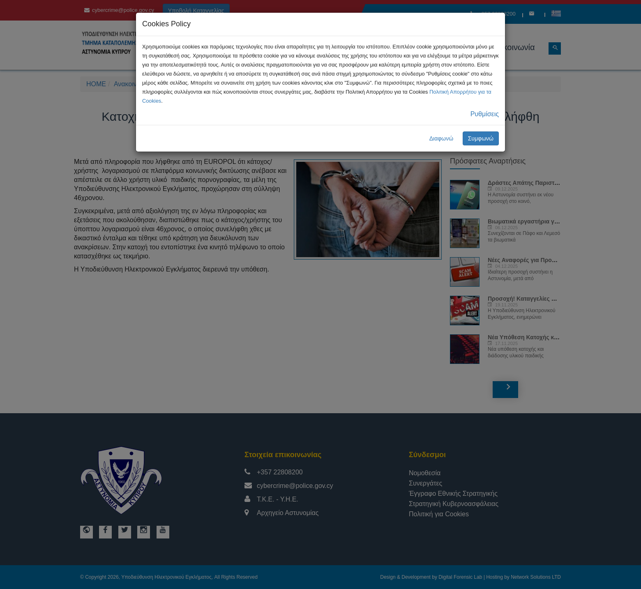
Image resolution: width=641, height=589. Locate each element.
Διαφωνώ (441, 138)
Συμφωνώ (480, 138)
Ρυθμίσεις (484, 113)
